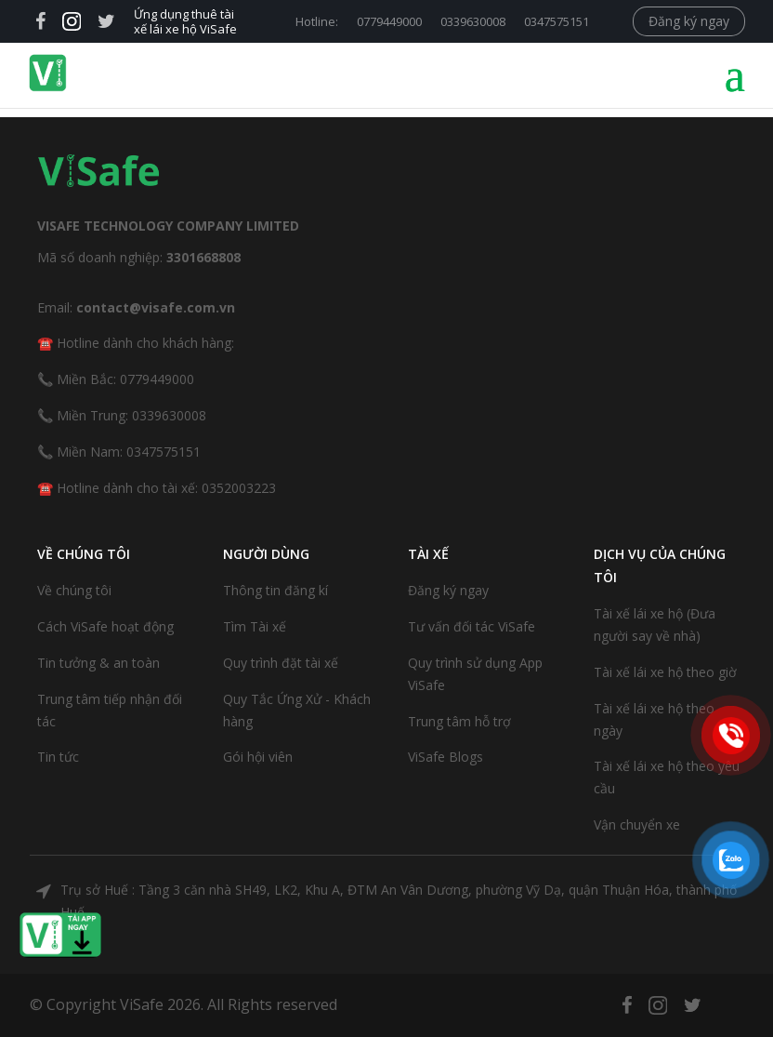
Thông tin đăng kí (275, 590)
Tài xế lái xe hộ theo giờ (665, 672)
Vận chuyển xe (637, 824)
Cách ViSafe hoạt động (105, 626)
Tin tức (58, 756)
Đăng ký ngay (689, 21)
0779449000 (389, 21)
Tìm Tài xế (254, 626)
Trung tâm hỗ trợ (459, 721)
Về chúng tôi (74, 590)
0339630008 (472, 21)
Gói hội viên (258, 756)
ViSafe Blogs (445, 756)
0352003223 (239, 488)
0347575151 (556, 21)
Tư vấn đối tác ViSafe (471, 626)
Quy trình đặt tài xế (280, 662)
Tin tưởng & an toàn (98, 662)
